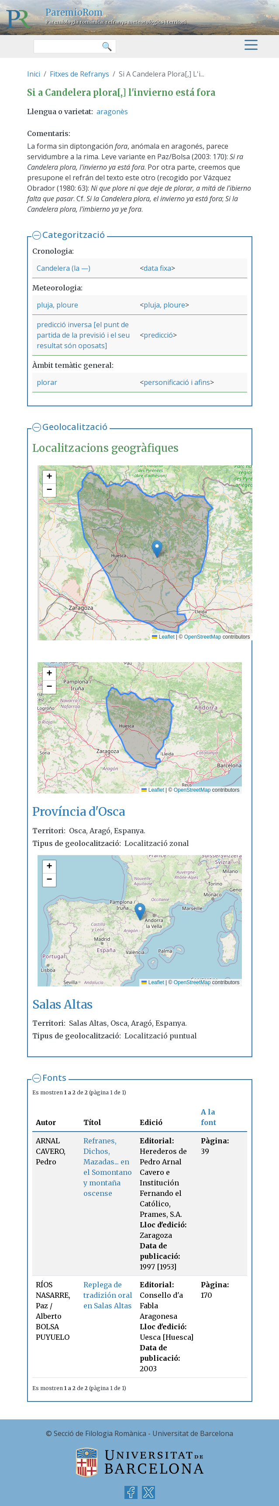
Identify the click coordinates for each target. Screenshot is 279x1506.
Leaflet (163, 637)
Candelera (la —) (63, 268)
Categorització (73, 235)
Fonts (54, 1077)
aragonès (112, 111)
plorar (47, 382)
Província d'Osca (78, 811)
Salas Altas (62, 1004)
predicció (158, 335)
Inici (33, 74)
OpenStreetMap (202, 637)
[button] (157, 549)
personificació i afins (177, 382)
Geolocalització (74, 427)
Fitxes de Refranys (79, 74)
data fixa (157, 268)
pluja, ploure (57, 305)
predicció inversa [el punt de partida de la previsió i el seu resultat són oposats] (83, 335)
